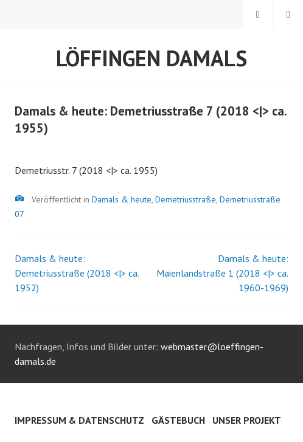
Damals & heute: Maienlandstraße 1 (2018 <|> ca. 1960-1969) (222, 273)
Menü (288, 15)
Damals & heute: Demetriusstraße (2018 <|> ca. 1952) (77, 273)
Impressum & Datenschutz (79, 420)
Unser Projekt (246, 420)
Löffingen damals (151, 58)
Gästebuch (178, 420)
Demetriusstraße (185, 199)
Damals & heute (122, 199)
